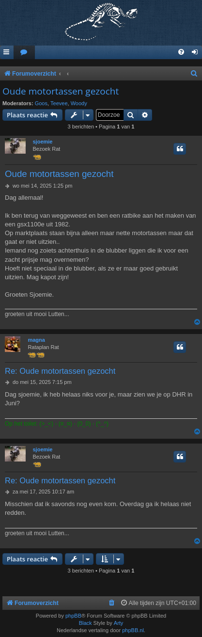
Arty (119, 623)
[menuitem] (24, 52)
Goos (41, 103)
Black (85, 623)
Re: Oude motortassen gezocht (60, 370)
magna (36, 340)
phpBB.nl (133, 630)
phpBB (73, 616)
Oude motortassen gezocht (60, 91)
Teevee (58, 103)
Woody (79, 103)
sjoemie (43, 141)
